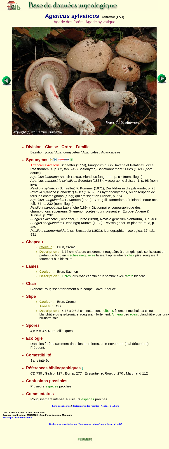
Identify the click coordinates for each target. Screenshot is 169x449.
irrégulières (87, 255)
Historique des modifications (17, 417)
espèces (51, 386)
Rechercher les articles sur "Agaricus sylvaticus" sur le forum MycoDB (85, 424)
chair (130, 255)
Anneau (117, 314)
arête (129, 276)
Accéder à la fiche (110, 406)
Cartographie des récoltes (85, 406)
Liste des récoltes (61, 406)
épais (134, 314)
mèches (72, 255)
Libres (66, 276)
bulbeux (107, 311)
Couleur (45, 247)
